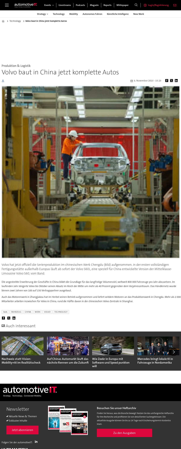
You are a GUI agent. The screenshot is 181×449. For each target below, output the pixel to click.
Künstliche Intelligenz (118, 14)
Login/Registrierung (158, 5)
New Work (138, 14)
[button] (173, 352)
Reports (108, 5)
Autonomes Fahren (92, 14)
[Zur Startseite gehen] (26, 5)
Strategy (41, 14)
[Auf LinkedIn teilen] (177, 81)
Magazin (94, 5)
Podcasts (80, 5)
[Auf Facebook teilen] (167, 81)
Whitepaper (122, 5)
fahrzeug (16, 312)
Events (47, 5)
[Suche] (136, 5)
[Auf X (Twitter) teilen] (172, 81)
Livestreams (65, 5)
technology (60, 312)
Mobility (73, 14)
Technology (59, 14)
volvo (47, 312)
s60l (5, 312)
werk (37, 312)
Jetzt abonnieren (22, 430)
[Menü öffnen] (7, 5)
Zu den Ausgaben (124, 433)
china (28, 312)
